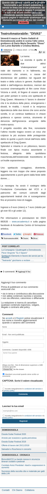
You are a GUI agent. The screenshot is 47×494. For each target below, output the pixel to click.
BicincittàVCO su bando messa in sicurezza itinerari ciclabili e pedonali (20, 460)
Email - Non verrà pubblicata (13, 334)
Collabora (29, 490)
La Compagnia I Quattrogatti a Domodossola (21, 250)
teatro (25, 238)
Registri (20, 318)
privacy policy (9, 391)
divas (35, 238)
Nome (4, 327)
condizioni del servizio (32, 389)
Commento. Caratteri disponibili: (16, 350)
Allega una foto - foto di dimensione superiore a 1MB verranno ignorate (22, 366)
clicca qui (36, 12)
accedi (9, 318)
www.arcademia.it (20, 221)
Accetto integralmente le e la (22, 389)
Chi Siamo (17, 490)
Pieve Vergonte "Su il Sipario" (14, 253)
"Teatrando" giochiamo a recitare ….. (17, 260)
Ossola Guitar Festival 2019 (13, 442)
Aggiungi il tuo (23, 272)
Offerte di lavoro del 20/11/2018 (15, 445)
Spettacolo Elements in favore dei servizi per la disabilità (22, 256)
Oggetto (5, 342)
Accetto (23, 22)
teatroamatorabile (10, 238)
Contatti (6, 490)
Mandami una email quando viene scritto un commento (20, 375)
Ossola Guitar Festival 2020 (13, 434)
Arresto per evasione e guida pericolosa (18, 438)
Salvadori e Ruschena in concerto (16, 449)
